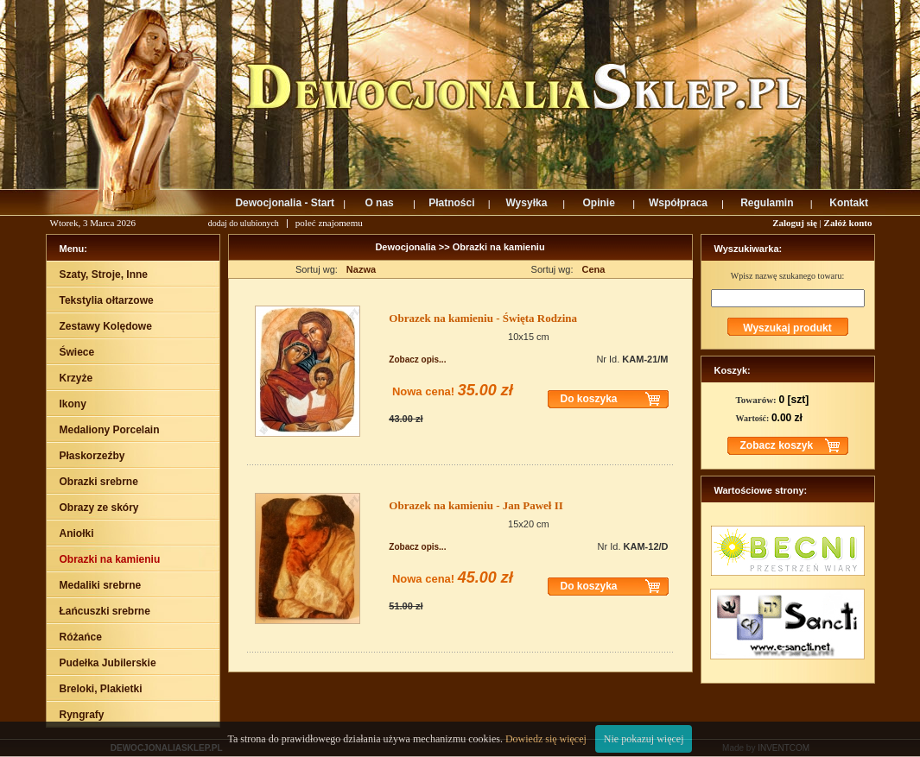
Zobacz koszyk (777, 445)
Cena (594, 269)
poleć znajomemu (329, 223)
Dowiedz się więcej (546, 739)
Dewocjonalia (406, 247)
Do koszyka (589, 399)
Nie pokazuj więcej (644, 739)
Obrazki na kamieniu (499, 247)
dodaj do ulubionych (243, 223)
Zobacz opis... (417, 359)
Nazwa (361, 269)
